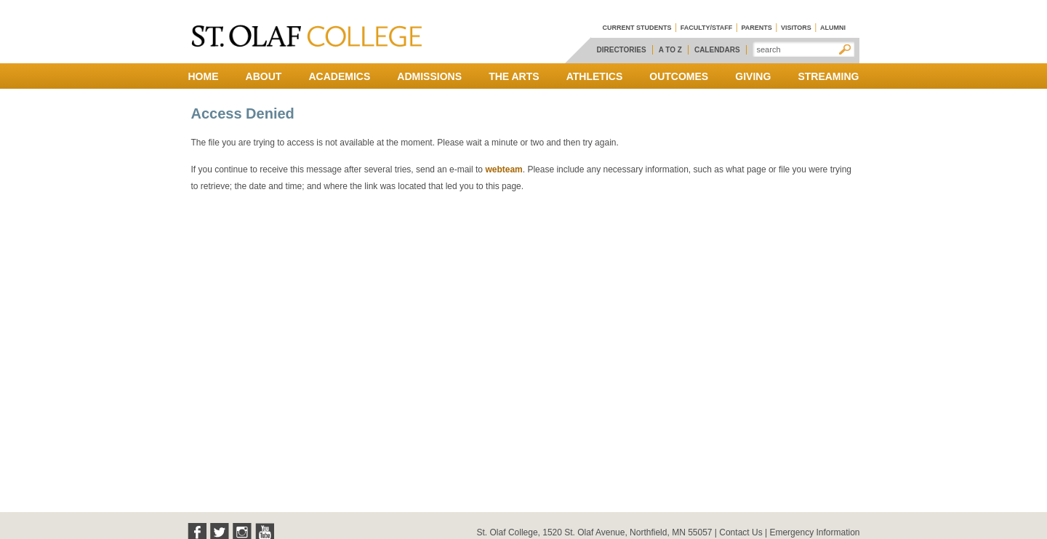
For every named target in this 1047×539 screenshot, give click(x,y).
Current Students (637, 27)
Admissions (429, 76)
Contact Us (740, 532)
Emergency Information (814, 532)
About (264, 76)
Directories (621, 50)
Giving (753, 76)
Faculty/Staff (707, 27)
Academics (339, 76)
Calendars (717, 50)
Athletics (594, 76)
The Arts (514, 76)
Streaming (828, 76)
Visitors (796, 27)
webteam (503, 169)
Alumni (833, 27)
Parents (756, 27)
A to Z (670, 50)
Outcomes (678, 76)
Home (203, 76)
